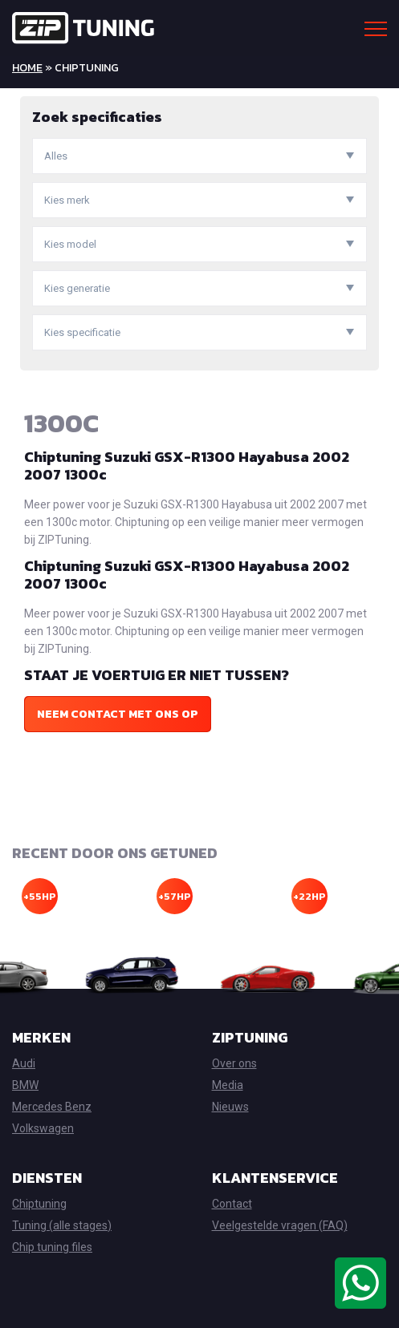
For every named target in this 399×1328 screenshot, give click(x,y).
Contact (232, 1203)
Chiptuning (39, 1203)
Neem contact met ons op (117, 714)
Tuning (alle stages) (62, 1225)
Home (27, 67)
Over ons (234, 1063)
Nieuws (230, 1106)
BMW (25, 1085)
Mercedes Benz (52, 1106)
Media (227, 1085)
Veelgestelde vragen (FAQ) (280, 1225)
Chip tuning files (52, 1247)
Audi (23, 1063)
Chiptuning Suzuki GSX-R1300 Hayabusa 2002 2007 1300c (186, 465)
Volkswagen (43, 1128)
